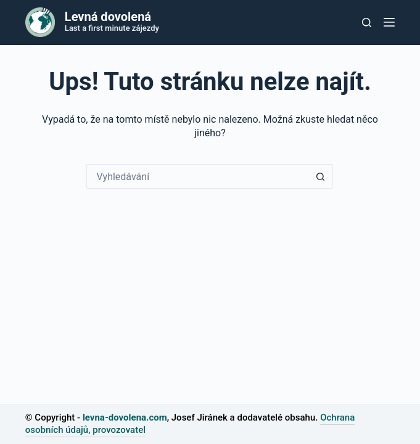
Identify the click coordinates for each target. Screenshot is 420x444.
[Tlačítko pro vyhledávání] (366, 22)
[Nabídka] (389, 22)
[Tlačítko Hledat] (320, 176)
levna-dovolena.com (125, 417)
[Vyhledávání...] (197, 176)
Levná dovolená (108, 16)
